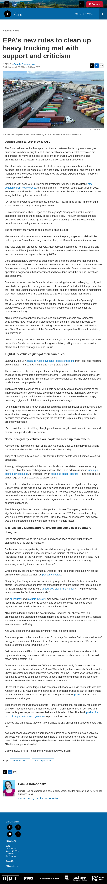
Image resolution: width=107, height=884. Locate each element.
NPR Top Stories (43, 761)
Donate (95, 4)
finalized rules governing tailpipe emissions (50, 360)
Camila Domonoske (24, 64)
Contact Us (10, 861)
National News (11, 30)
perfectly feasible (51, 574)
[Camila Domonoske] (9, 788)
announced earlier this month (58, 588)
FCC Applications (12, 866)
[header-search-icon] (81, 4)
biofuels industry (36, 599)
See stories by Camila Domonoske (38, 798)
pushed (78, 694)
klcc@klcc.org (11, 856)
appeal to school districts (64, 473)
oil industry (16, 599)
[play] (7, 14)
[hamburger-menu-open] (6, 4)
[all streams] (103, 13)
